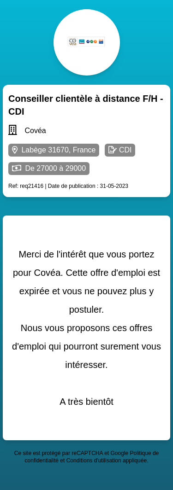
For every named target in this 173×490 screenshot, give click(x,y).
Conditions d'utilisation (93, 460)
